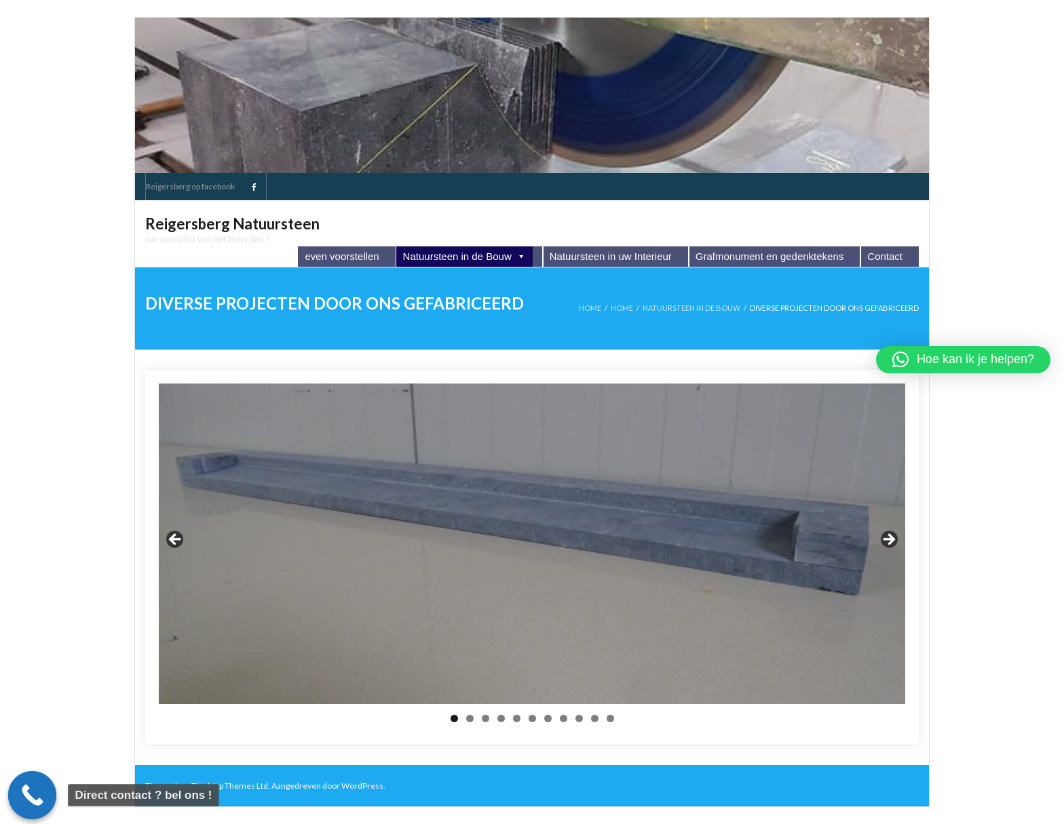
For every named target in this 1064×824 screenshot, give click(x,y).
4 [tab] (501, 718)
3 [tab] (485, 718)
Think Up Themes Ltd (229, 786)
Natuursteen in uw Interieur (611, 256)
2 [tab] (470, 718)
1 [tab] (454, 718)
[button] (963, 359)
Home (590, 307)
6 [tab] (532, 718)
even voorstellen (342, 256)
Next (888, 540)
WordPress (362, 786)
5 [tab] (516, 718)
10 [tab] (595, 718)
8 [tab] (563, 718)
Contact (884, 256)
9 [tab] (579, 718)
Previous (176, 540)
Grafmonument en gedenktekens (769, 256)
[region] (532, 543)
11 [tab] (610, 718)
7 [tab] (548, 718)
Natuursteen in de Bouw (464, 256)
